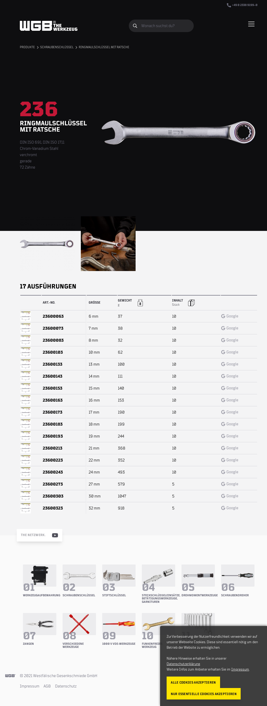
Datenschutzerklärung (183, 664)
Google (229, 316)
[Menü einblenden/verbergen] (251, 24)
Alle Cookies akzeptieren (193, 682)
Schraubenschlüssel (57, 47)
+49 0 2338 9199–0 (242, 5)
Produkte (27, 47)
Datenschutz (66, 686)
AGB (47, 686)
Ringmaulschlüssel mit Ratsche (104, 47)
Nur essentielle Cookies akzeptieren (203, 694)
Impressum (29, 686)
